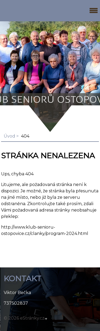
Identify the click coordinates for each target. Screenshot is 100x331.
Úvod (9, 136)
